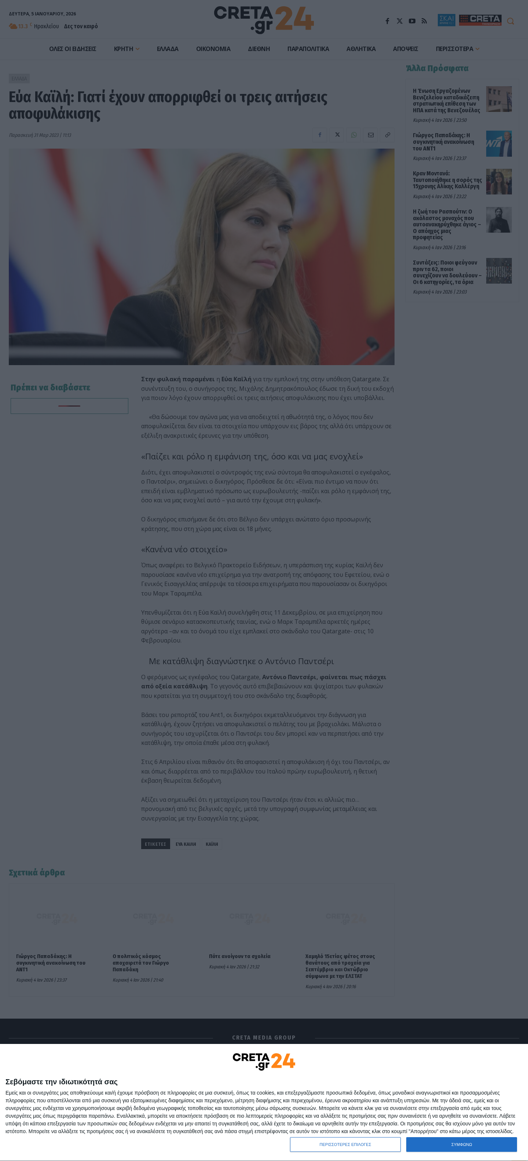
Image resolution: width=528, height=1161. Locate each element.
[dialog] (264, 1102)
